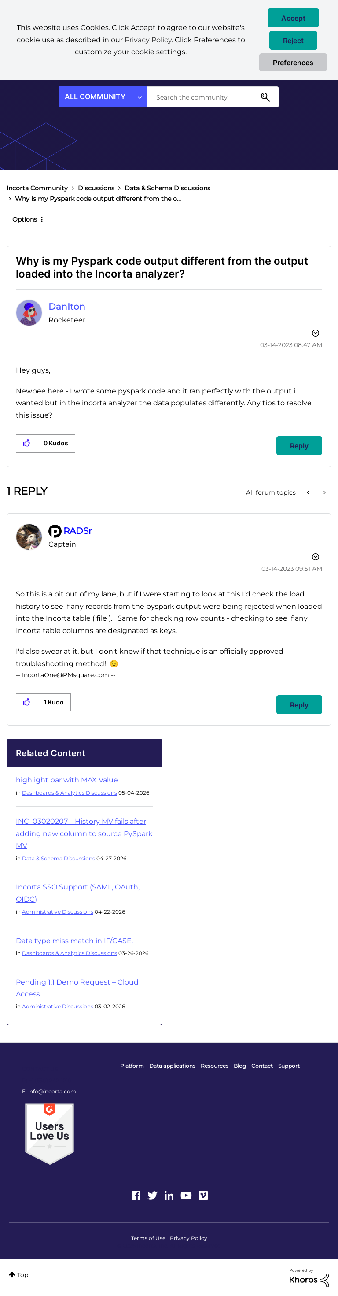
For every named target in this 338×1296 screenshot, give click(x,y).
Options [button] (24, 219)
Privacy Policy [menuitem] (188, 1238)
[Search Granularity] (103, 96)
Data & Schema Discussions (167, 188)
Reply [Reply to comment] (299, 704)
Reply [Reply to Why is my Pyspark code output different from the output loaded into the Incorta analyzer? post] (299, 445)
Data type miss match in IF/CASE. (74, 941)
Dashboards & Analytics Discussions (69, 792)
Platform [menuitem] (132, 1066)
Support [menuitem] (289, 1066)
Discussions (96, 188)
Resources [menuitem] (214, 1066)
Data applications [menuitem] (172, 1066)
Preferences (293, 62)
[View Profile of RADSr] (77, 531)
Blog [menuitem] (240, 1066)
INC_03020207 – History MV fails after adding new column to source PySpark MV (84, 833)
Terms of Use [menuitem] (148, 1238)
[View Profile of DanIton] (66, 306)
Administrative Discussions (57, 911)
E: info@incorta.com (49, 1091)
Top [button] (22, 1275)
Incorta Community (37, 188)
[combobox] (213, 96)
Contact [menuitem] (262, 1066)
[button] (293, 17)
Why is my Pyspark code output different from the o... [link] (98, 199)
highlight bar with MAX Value (67, 780)
